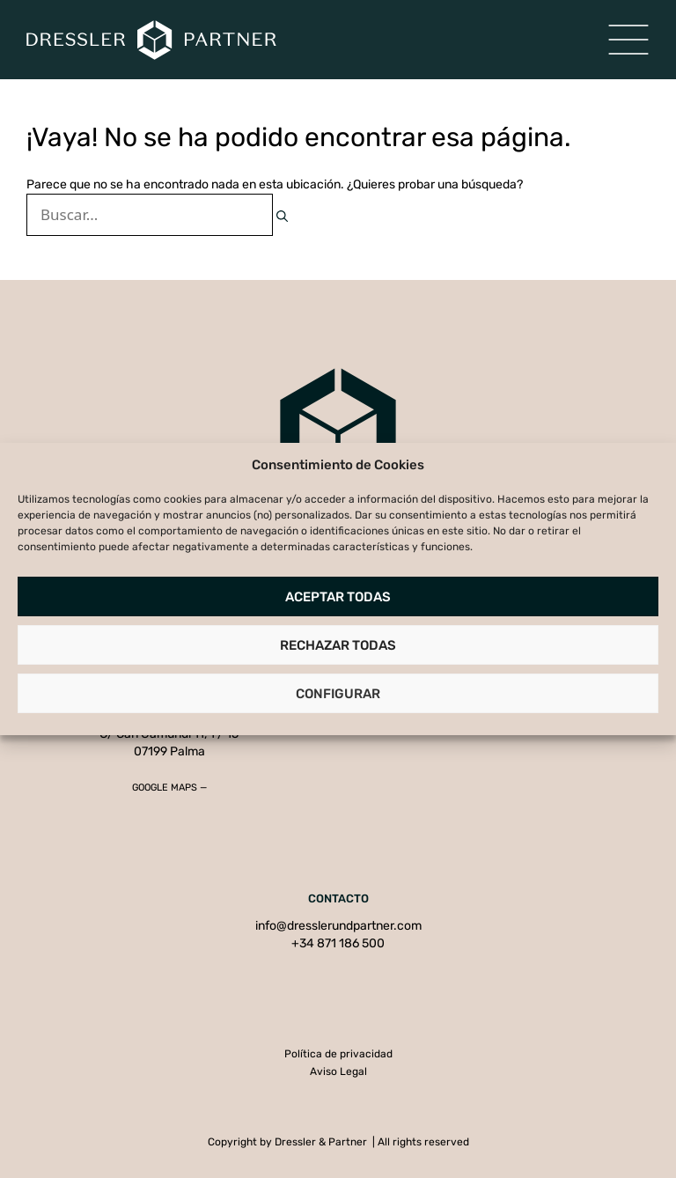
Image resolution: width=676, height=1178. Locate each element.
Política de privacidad (338, 1054)
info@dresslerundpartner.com (338, 925)
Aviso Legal (338, 1071)
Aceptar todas (338, 597)
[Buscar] (282, 216)
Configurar (338, 694)
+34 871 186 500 (338, 943)
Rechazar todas (338, 645)
